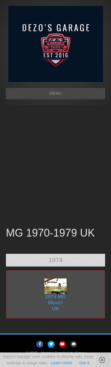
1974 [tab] (56, 259)
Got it (84, 362)
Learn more (61, 362)
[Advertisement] (55, 167)
